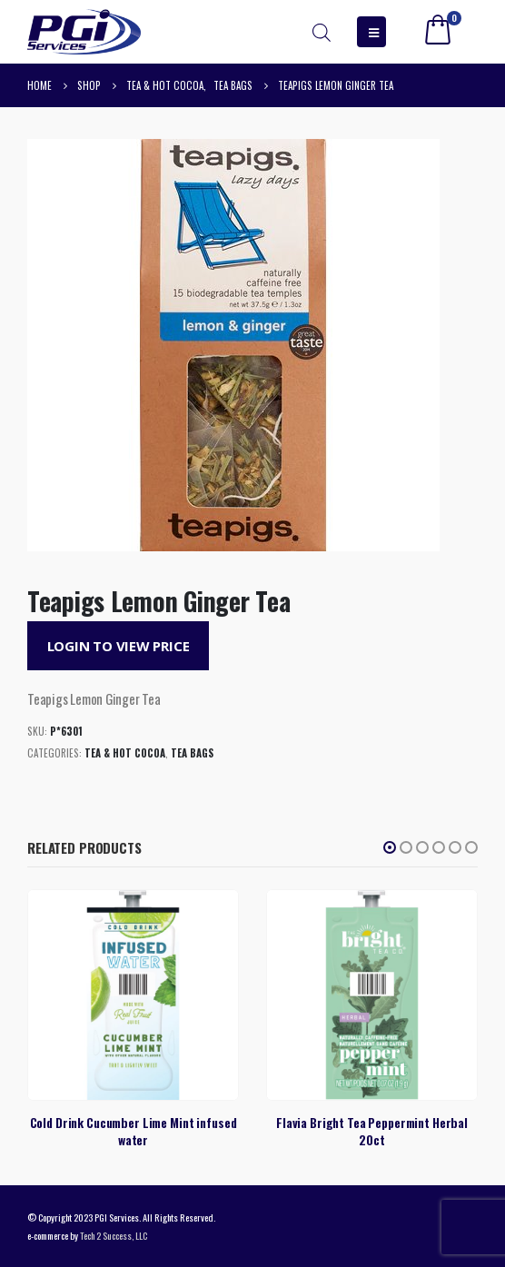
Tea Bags (192, 753)
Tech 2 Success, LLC (113, 1235)
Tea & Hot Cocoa (124, 753)
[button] (389, 847)
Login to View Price (118, 646)
